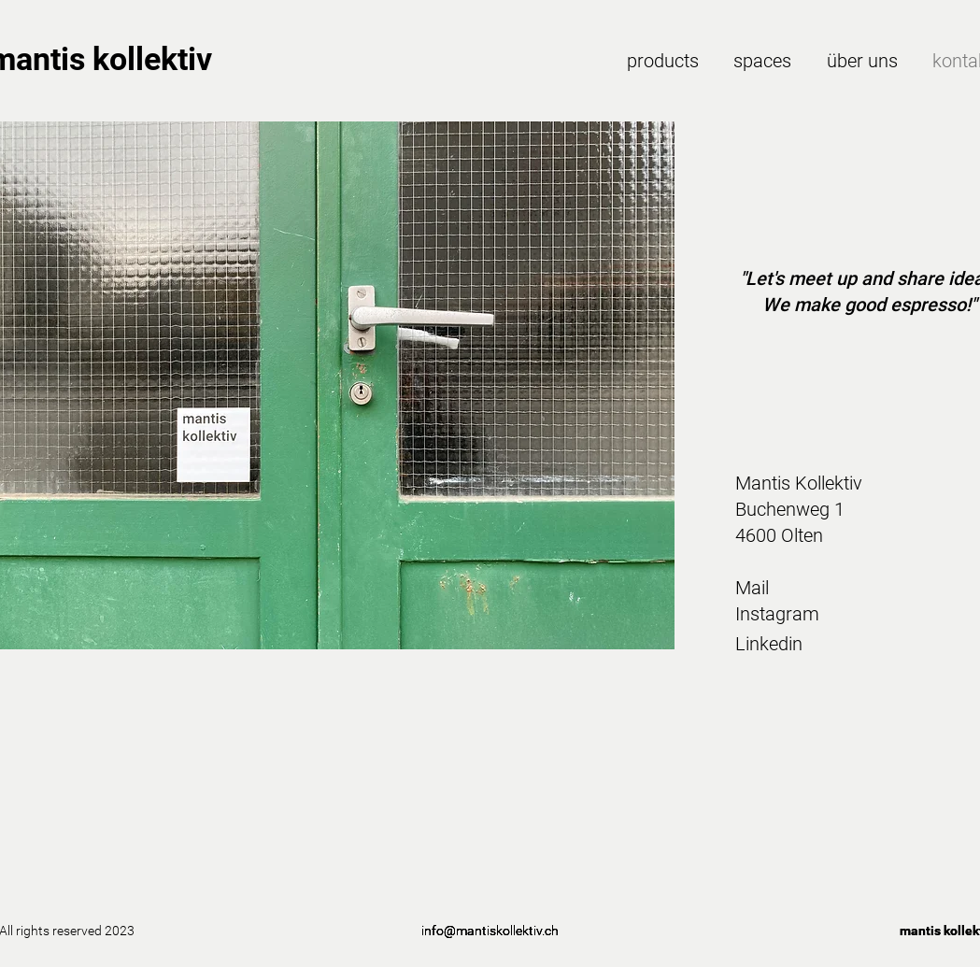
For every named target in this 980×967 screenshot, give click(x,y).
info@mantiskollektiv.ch (490, 930)
